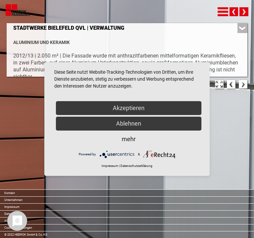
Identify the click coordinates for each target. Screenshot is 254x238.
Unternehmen (13, 200)
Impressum (12, 207)
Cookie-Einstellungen (18, 227)
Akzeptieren (129, 107)
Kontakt (9, 193)
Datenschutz (12, 214)
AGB (7, 220)
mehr (129, 139)
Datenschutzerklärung (136, 166)
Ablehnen (128, 123)
